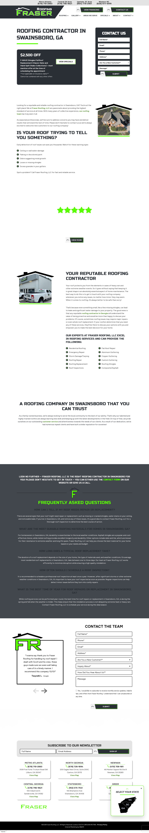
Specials (104, 16)
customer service (50, 421)
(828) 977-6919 (104, 3)
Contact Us (122, 10)
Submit (115, 74)
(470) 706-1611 (116, 767)
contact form (112, 479)
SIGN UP (113, 751)
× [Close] (141, 788)
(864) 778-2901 (84, 3)
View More (76, 240)
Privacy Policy (102, 825)
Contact (127, 16)
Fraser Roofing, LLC (40, 108)
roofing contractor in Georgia (95, 313)
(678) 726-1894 (75, 767)
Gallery (75, 16)
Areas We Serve (90, 16)
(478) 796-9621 (64, 3)
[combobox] (114, 63)
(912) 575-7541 (76, 788)
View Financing (91, 10)
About (116, 16)
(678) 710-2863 (45, 3)
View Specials (66, 61)
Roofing (63, 16)
